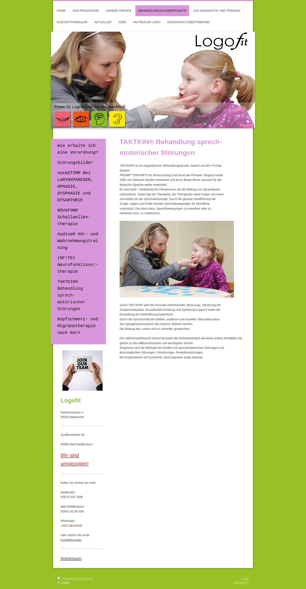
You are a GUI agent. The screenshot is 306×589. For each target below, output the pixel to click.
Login (245, 578)
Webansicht (241, 582)
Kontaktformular (71, 540)
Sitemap (87, 578)
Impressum (71, 558)
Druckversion (68, 578)
